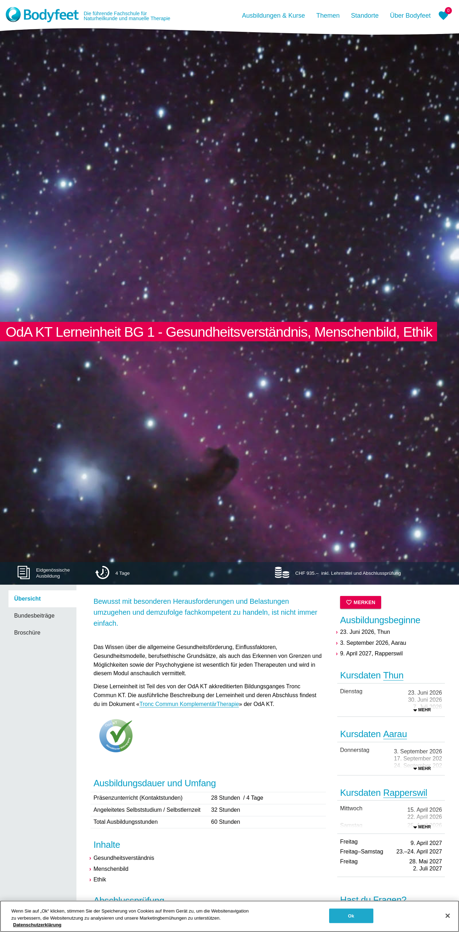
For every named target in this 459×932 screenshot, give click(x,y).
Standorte (365, 15)
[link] (42, 598)
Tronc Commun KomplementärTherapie (189, 704)
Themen (328, 15)
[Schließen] (447, 918)
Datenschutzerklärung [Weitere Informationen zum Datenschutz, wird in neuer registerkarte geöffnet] (37, 927)
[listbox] (38, 616)
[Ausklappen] (422, 709)
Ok (351, 918)
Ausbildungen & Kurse (273, 15)
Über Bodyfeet (410, 15)
